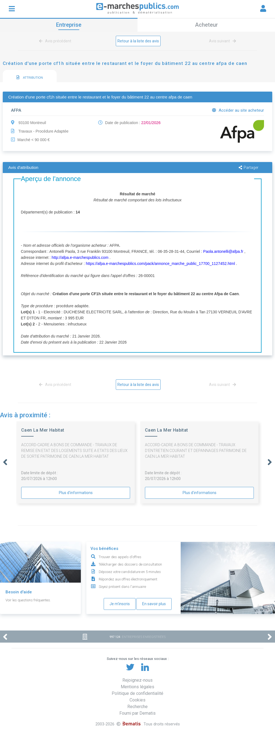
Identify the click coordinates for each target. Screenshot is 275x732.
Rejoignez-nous (137, 680)
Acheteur (206, 24)
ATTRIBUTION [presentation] (29, 77)
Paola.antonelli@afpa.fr (223, 251)
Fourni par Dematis (137, 713)
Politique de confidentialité (137, 693)
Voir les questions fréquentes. (28, 600)
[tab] (30, 76)
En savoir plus (154, 604)
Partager (248, 167)
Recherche (137, 706)
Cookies (137, 700)
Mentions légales (137, 686)
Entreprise (68, 24)
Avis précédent (56, 41)
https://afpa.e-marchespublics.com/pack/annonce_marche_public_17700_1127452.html (160, 263)
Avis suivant (221, 41)
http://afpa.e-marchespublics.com (80, 257)
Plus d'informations (76, 492)
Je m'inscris (119, 604)
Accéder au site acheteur (238, 110)
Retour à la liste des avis (138, 41)
